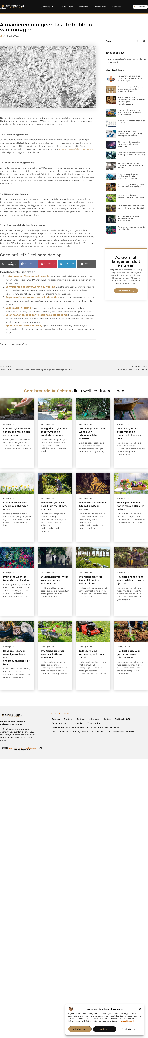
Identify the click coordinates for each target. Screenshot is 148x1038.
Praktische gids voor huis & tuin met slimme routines (54, 506)
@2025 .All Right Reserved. (22, 749)
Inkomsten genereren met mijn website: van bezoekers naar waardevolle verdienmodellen (94, 731)
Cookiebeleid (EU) (123, 719)
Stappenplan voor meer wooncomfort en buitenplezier (128, 218)
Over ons (47, 6)
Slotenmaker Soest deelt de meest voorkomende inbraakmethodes (130, 89)
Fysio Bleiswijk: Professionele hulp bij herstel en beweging (131, 153)
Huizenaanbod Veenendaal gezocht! (28, 276)
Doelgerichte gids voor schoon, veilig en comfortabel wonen (54, 431)
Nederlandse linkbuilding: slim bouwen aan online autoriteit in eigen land (86, 727)
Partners (83, 6)
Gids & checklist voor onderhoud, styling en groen (15, 506)
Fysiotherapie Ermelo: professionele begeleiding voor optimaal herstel (130, 133)
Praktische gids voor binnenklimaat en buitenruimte (90, 580)
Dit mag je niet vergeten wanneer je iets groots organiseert (129, 144)
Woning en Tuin (11, 36)
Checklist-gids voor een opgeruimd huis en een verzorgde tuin (16, 431)
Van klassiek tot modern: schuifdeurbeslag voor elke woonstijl (130, 165)
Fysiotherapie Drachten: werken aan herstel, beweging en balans (128, 176)
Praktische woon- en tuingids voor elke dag (131, 228)
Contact (116, 6)
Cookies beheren (129, 1029)
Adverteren (100, 6)
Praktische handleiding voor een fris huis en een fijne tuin (131, 207)
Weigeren (104, 1029)
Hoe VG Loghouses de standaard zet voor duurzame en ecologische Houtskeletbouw (131, 100)
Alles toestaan (80, 1029)
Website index (93, 723)
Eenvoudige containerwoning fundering (30, 286)
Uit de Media (66, 6)
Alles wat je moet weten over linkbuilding (131, 122)
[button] (139, 1009)
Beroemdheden (59, 723)
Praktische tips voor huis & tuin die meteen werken (93, 506)
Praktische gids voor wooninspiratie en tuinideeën (131, 196)
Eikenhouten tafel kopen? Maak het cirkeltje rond (36, 314)
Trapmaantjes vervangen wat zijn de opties (32, 297)
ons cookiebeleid (126, 1021)
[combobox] (140, 7)
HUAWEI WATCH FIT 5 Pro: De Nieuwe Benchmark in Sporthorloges (130, 78)
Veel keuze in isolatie (19, 307)
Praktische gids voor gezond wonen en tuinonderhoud (131, 185)
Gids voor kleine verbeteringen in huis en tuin (91, 654)
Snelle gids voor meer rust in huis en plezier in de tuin (130, 506)
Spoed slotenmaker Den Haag (24, 325)
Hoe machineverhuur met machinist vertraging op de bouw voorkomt (130, 112)
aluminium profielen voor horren (76, 149)
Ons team (68, 719)
